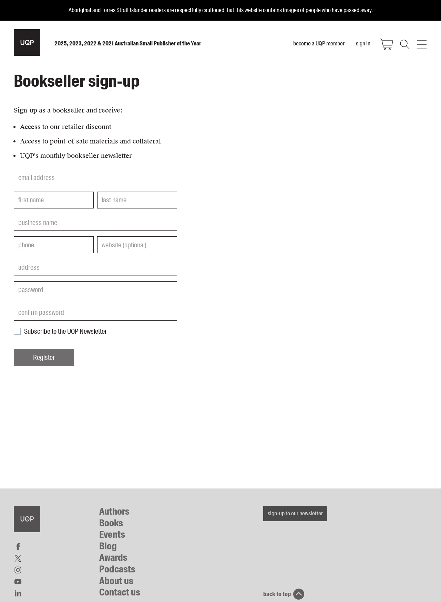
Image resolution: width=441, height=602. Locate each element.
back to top (277, 594)
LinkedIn (18, 593)
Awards (113, 557)
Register (44, 357)
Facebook (18, 546)
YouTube (18, 582)
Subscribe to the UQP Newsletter (65, 331)
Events (112, 534)
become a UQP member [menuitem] (319, 43)
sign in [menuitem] (363, 43)
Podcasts (117, 569)
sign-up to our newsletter (295, 513)
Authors (114, 511)
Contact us (119, 592)
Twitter (18, 558)
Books (111, 523)
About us (116, 580)
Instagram (18, 570)
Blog (108, 546)
